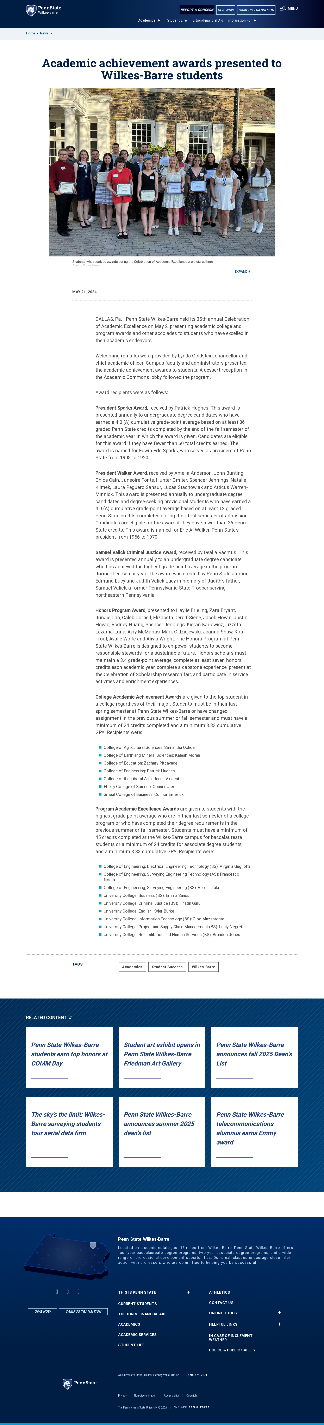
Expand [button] (241, 272)
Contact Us (221, 1303)
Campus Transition (256, 10)
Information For (240, 20)
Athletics (219, 1292)
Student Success (167, 967)
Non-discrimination (145, 1395)
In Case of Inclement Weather (231, 1338)
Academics (147, 20)
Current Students (137, 1304)
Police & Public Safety (232, 1350)
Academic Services (137, 1335)
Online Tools (223, 1313)
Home (30, 33)
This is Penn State (137, 1292)
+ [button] (188, 1292)
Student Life (177, 20)
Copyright (192, 1395)
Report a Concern (197, 10)
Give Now (226, 10)
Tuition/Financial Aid (207, 20)
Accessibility (171, 1395)
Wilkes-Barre (203, 967)
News (44, 33)
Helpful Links (223, 1324)
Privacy (122, 1395)
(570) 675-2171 (196, 1375)
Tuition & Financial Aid (142, 1314)
